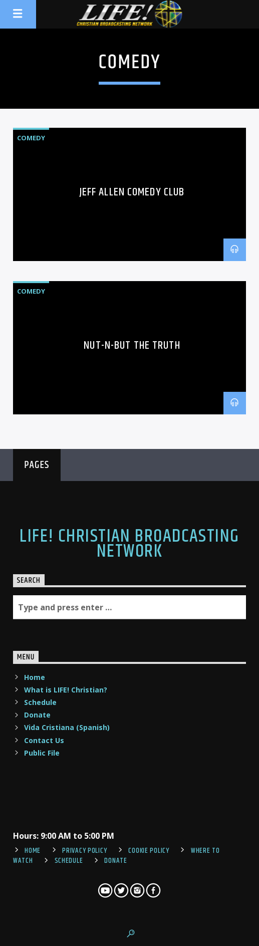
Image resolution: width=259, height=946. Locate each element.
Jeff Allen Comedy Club (132, 192)
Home (34, 677)
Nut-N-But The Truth (132, 345)
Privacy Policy (84, 850)
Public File (42, 753)
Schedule (40, 702)
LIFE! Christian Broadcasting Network (129, 544)
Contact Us (44, 740)
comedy (31, 137)
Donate (37, 715)
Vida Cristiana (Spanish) (67, 727)
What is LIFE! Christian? (65, 689)
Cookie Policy (148, 850)
